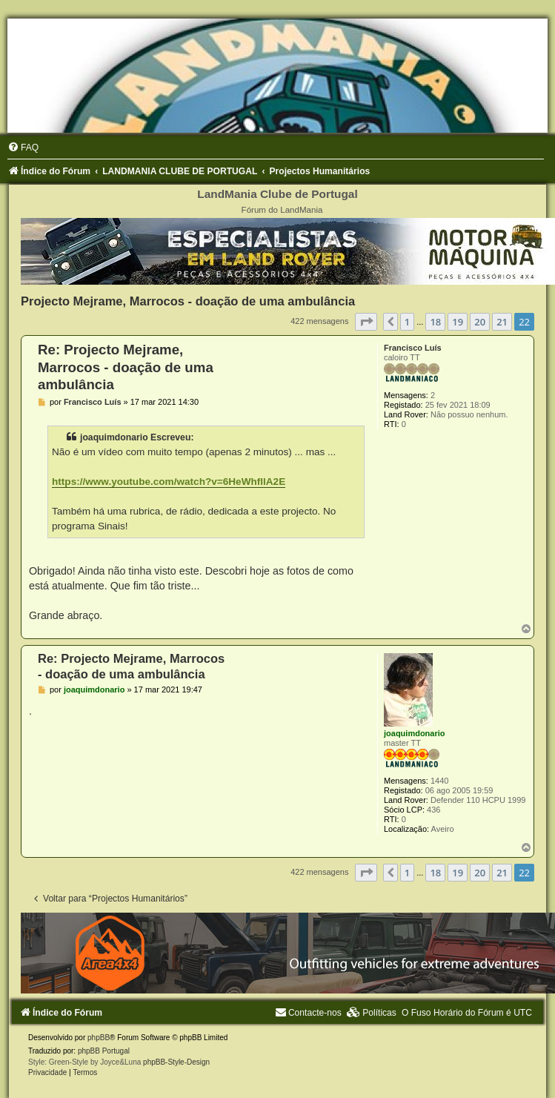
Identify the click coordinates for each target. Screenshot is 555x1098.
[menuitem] (23, 147)
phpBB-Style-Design (176, 1062)
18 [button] (435, 321)
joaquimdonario (414, 733)
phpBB (98, 1037)
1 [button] (407, 321)
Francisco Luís (413, 347)
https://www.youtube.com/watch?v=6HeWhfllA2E (168, 481)
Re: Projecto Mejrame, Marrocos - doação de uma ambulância (125, 367)
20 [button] (479, 321)
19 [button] (457, 321)
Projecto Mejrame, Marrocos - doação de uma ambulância (188, 301)
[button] (366, 322)
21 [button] (502, 321)
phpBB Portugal (104, 1051)
